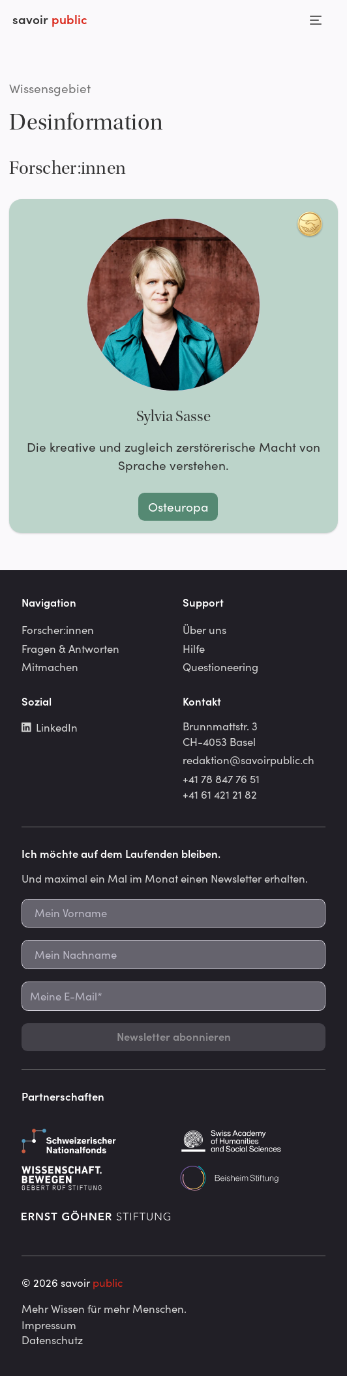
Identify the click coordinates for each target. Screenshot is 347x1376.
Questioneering (220, 666)
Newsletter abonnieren (174, 1036)
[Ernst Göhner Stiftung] (96, 1215)
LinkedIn (50, 727)
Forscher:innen (58, 629)
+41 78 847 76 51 (221, 778)
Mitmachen (50, 666)
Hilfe (194, 648)
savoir (49, 18)
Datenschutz (52, 1339)
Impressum (49, 1324)
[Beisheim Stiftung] (252, 1178)
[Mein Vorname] (173, 913)
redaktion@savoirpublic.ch (248, 759)
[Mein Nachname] (173, 954)
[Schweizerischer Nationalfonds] (94, 1141)
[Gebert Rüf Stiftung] (94, 1178)
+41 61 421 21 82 (220, 794)
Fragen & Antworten (70, 648)
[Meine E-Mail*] (173, 996)
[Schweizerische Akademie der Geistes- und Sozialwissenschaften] (252, 1141)
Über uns (204, 629)
